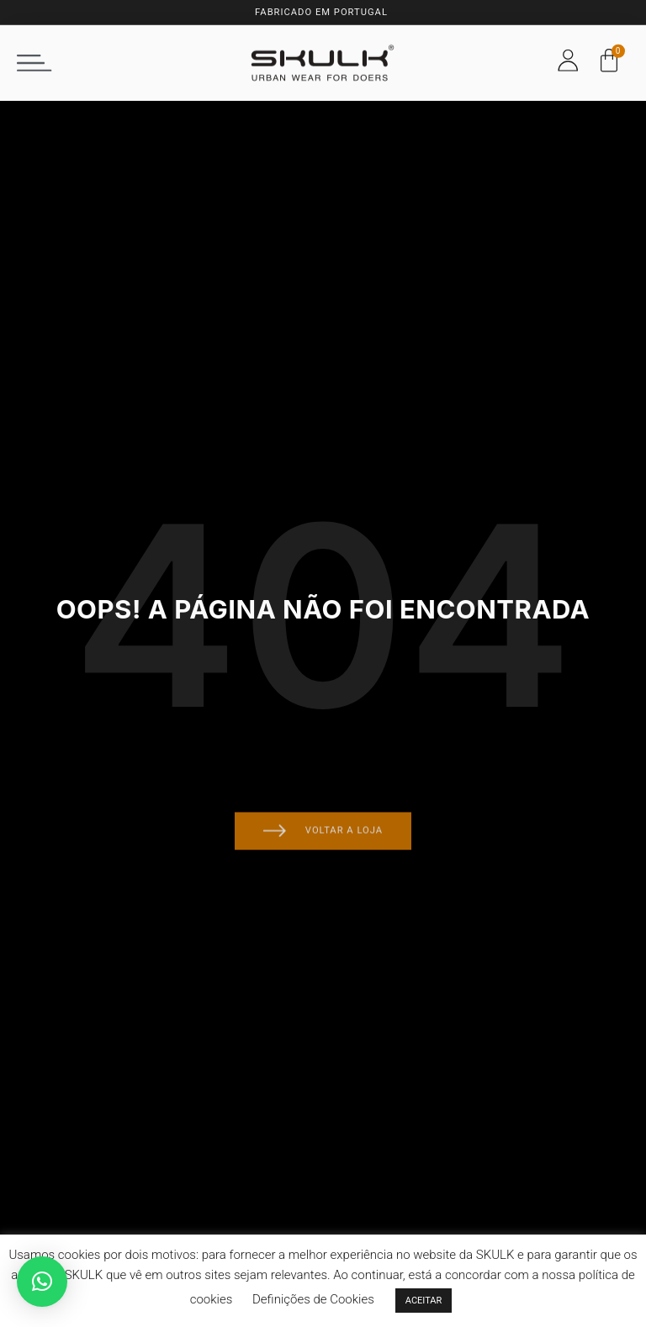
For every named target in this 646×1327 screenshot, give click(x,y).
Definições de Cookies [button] (313, 1299)
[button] (34, 55)
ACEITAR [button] (423, 1300)
